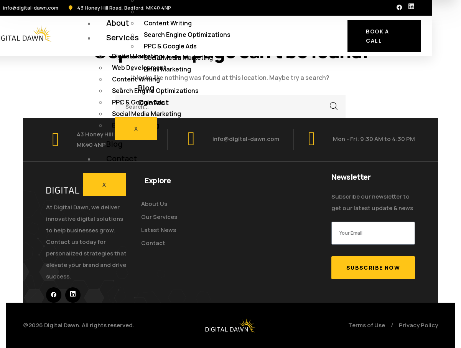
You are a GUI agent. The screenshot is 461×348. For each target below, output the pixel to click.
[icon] (399, 7)
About (117, 23)
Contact (121, 158)
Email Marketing (167, 69)
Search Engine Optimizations (187, 34)
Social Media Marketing (146, 113)
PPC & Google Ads (170, 46)
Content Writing (168, 23)
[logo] (230, 325)
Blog (114, 144)
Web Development (171, 11)
